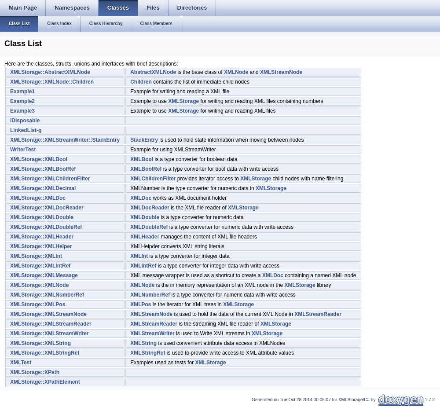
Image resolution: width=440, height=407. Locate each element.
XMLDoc (140, 198)
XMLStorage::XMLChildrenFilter (50, 179)
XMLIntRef (143, 266)
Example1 (22, 91)
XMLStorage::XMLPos (37, 304)
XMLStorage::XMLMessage (44, 275)
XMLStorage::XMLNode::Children (52, 82)
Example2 (22, 101)
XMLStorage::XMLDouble (41, 217)
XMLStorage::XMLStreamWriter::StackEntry (65, 140)
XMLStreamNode (281, 72)
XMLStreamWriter (152, 333)
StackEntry (144, 140)
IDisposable (25, 120)
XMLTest (20, 362)
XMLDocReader (149, 208)
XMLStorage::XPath (34, 372)
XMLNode (236, 72)
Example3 (22, 111)
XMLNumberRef (150, 295)
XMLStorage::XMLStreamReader (51, 324)
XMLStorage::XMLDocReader (47, 208)
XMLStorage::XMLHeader (41, 237)
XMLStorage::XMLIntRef (40, 266)
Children (141, 82)
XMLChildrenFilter (153, 179)
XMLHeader (144, 237)
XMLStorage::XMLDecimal (43, 188)
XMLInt (139, 256)
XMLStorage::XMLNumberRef (47, 295)
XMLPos (140, 304)
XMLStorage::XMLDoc (38, 198)
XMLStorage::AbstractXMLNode (50, 72)
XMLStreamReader (317, 314)
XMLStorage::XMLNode (39, 285)
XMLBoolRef (145, 169)
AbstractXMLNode (153, 72)
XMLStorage (183, 101)
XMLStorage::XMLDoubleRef (46, 227)
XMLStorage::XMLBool (38, 159)
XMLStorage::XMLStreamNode (48, 314)
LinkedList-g (25, 130)
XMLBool (141, 159)
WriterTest (23, 150)
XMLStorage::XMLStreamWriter (49, 333)
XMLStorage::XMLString (40, 343)
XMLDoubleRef (149, 227)
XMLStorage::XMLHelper (41, 246)
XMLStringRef (147, 353)
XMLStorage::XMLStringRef (44, 353)
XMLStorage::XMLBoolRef (43, 169)
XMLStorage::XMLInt (36, 256)
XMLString (143, 343)
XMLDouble (144, 217)
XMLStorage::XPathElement (45, 382)
